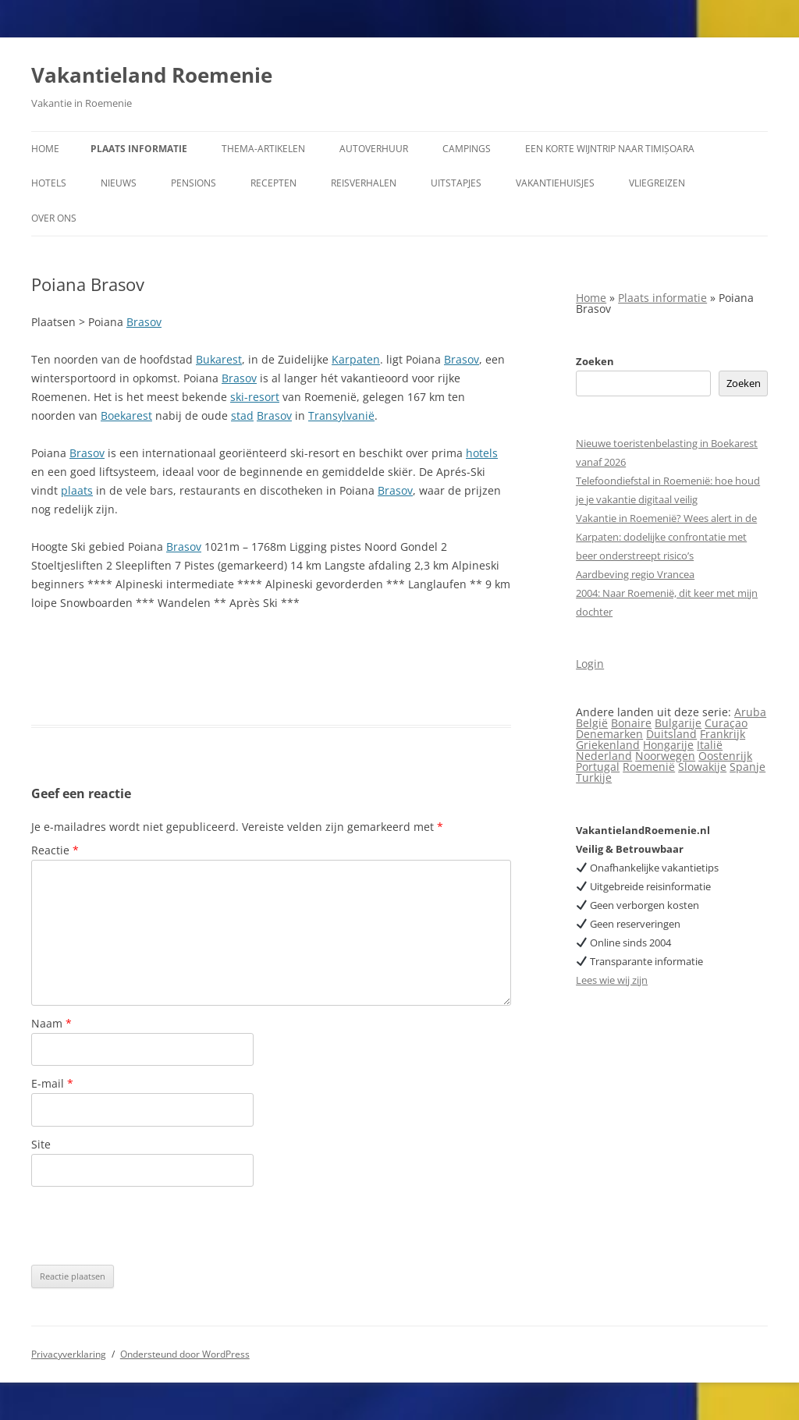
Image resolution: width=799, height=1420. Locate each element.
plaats (77, 490)
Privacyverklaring (68, 1354)
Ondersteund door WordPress (185, 1354)
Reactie (55, 850)
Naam (51, 1023)
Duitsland (671, 733)
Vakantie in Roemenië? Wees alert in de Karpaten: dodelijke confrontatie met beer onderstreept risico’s (666, 537)
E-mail (52, 1083)
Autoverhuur (373, 148)
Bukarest (219, 359)
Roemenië (649, 766)
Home (45, 148)
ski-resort (254, 396)
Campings (466, 148)
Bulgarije (678, 722)
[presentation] (149, 1225)
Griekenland (608, 744)
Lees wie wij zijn (612, 980)
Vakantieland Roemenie (151, 75)
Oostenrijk (725, 755)
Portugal (598, 766)
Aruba (750, 712)
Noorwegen (665, 755)
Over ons (53, 218)
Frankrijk (722, 733)
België (592, 722)
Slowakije (702, 766)
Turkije (594, 777)
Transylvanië (341, 415)
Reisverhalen (363, 183)
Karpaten (356, 359)
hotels (482, 453)
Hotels (48, 183)
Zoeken (595, 361)
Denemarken (609, 733)
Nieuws (119, 183)
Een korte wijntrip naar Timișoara (609, 148)
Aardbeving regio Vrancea (635, 574)
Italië (710, 744)
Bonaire (631, 722)
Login (590, 663)
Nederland (604, 755)
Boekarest (126, 415)
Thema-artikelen (263, 148)
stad (242, 415)
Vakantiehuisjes (555, 183)
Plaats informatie (139, 148)
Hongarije (668, 744)
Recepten (273, 183)
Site (41, 1144)
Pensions (193, 183)
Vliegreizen (657, 183)
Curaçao (726, 722)
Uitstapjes (456, 183)
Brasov (144, 321)
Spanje (747, 766)
